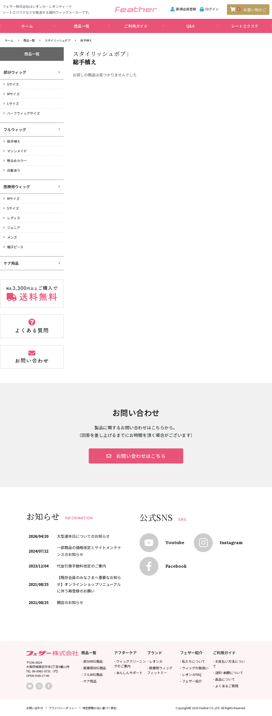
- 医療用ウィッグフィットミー (159, 670)
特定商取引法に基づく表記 (99, 708)
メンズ (12, 237)
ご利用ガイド (136, 26)
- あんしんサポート (128, 672)
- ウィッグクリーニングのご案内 (130, 663)
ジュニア (13, 227)
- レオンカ (154, 661)
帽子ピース (15, 246)
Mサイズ (13, 93)
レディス (13, 217)
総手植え (86, 40)
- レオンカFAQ (190, 674)
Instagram (231, 542)
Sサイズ (13, 84)
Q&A (190, 26)
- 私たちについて (192, 661)
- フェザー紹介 (191, 681)
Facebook (176, 566)
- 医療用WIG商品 (93, 668)
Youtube (175, 542)
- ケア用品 (89, 681)
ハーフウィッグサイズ (23, 113)
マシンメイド (17, 151)
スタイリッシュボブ (57, 40)
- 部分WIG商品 (92, 661)
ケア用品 (11, 263)
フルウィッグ (15, 129)
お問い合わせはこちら (136, 455)
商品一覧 (81, 26)
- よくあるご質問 (225, 685)
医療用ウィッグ (17, 186)
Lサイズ (13, 103)
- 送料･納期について (228, 672)
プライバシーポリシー (63, 708)
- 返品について (224, 679)
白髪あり (13, 170)
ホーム (27, 26)
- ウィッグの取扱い (194, 668)
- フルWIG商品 (92, 674)
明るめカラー (17, 160)
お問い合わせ (34, 708)
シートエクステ (245, 26)
